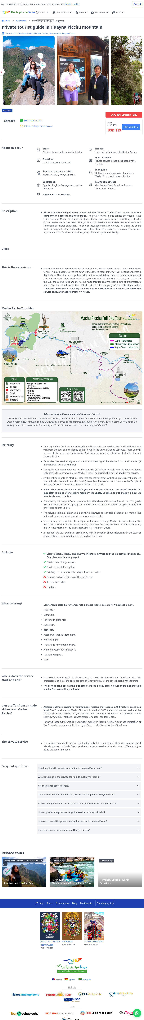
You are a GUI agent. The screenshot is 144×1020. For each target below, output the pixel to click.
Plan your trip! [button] (131, 126)
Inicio (6, 20)
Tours (50, 903)
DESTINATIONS (62, 12)
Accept (137, 4)
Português (85, 979)
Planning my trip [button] (105, 903)
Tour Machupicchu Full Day (24, 872)
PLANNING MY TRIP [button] (45, 22)
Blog (74, 903)
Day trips (7, 110)
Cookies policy (72, 4)
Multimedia (86, 903)
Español (70, 979)
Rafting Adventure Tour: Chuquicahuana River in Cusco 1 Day (72, 872)
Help (39, 903)
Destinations (62, 903)
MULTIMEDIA (99, 12)
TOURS (42, 12)
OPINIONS (118, 12)
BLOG (81, 12)
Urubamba (21, 20)
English (57, 980)
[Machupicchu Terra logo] (17, 12)
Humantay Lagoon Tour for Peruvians (120, 872)
